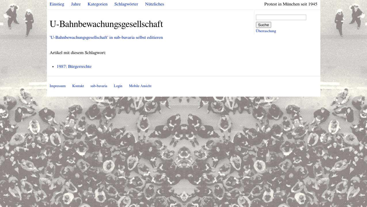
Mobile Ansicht (140, 86)
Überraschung (266, 31)
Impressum (58, 86)
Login (118, 86)
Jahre (76, 4)
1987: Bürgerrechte (74, 66)
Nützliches (154, 4)
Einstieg (57, 4)
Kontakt (78, 86)
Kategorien (98, 4)
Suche (263, 25)
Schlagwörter (126, 4)
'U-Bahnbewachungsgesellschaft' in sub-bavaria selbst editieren (106, 37)
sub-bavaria (99, 86)
